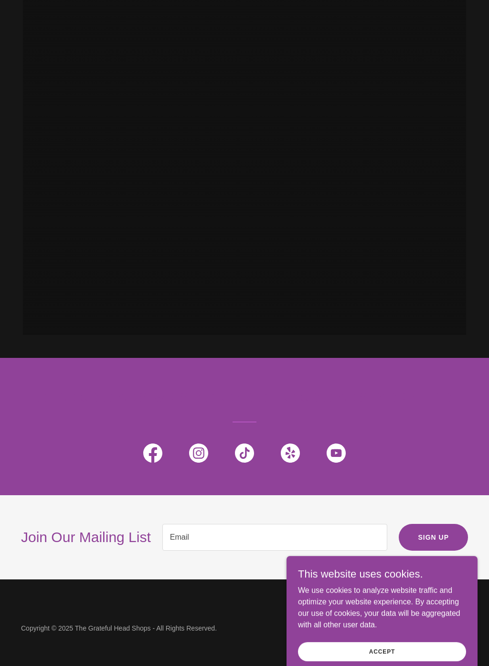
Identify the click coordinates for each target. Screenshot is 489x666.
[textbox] (275, 537)
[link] (153, 455)
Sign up (433, 537)
